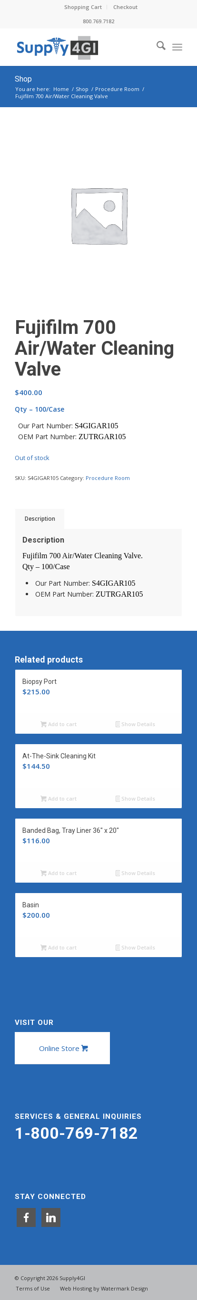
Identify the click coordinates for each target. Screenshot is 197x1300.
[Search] (156, 47)
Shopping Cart (83, 6)
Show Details (136, 724)
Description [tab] (40, 518)
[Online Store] (62, 1048)
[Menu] (177, 47)
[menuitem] (83, 7)
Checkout (125, 6)
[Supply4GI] (82, 47)
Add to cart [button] (58, 724)
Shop (23, 78)
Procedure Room (108, 477)
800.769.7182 (98, 21)
